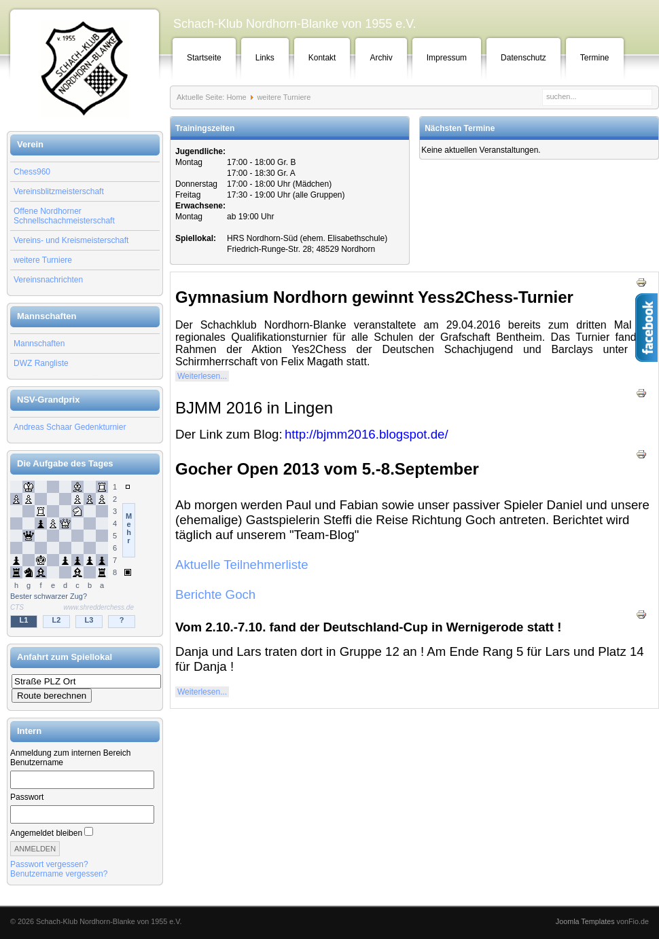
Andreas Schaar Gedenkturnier (70, 427)
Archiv (381, 57)
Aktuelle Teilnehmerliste (241, 564)
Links (264, 57)
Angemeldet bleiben (46, 833)
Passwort (26, 797)
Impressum (447, 57)
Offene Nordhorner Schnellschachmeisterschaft (64, 215)
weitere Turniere (43, 260)
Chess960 (32, 172)
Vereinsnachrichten (48, 279)
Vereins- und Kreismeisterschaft (71, 240)
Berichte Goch (215, 594)
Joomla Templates (585, 921)
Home (236, 97)
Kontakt (322, 57)
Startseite (204, 57)
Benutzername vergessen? (58, 874)
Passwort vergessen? (49, 864)
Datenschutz (523, 57)
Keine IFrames (85, 555)
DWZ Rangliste (41, 363)
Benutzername (36, 762)
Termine (594, 57)
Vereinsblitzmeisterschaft (59, 191)
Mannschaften (39, 343)
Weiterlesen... (202, 376)
